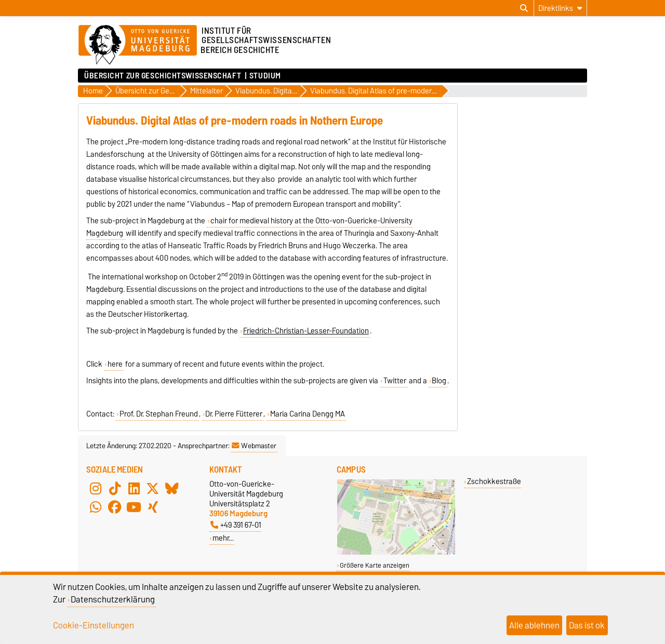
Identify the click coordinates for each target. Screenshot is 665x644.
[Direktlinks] (560, 8)
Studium (265, 76)
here (115, 364)
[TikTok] (114, 488)
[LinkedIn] (134, 488)
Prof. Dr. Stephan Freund (158, 414)
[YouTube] (134, 507)
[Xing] (152, 507)
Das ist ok (587, 625)
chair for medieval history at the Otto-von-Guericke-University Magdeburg (249, 226)
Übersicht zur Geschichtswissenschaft (162, 76)
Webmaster (254, 445)
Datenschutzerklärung (113, 599)
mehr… (223, 537)
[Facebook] (114, 507)
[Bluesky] (172, 488)
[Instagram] (95, 488)
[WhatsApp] (95, 507)
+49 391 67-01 (235, 524)
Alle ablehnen (534, 625)
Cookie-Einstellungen (93, 625)
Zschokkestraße (494, 481)
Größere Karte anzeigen (374, 565)
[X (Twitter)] (152, 488)
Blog (439, 380)
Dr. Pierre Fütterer (233, 414)
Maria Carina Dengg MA (307, 414)
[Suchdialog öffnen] (524, 8)
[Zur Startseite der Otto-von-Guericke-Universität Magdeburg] (137, 45)
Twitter (394, 380)
